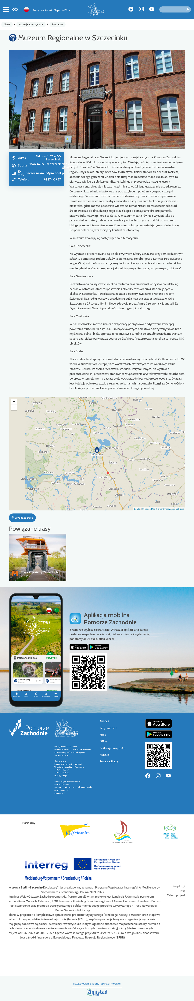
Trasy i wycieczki (42, 10)
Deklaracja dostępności (112, 748)
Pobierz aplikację (109, 761)
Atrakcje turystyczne (31, 24)
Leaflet (137, 509)
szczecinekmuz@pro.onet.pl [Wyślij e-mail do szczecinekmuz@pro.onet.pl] (45, 173)
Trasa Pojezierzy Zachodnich (39, 572)
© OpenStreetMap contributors (170, 509)
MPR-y (66, 10)
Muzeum (57, 24)
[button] (97, 450)
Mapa (57, 10)
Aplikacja (104, 754)
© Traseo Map (148, 509)
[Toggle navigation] (6, 9)
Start (7, 24)
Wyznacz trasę (22, 517)
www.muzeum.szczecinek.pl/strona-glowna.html (54, 165)
